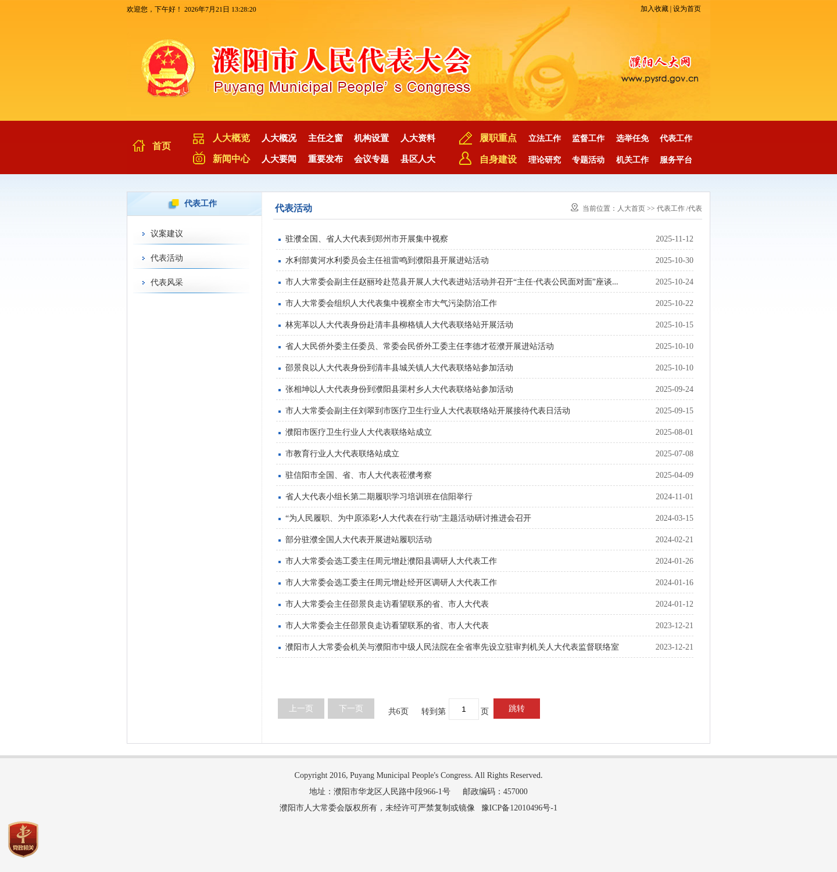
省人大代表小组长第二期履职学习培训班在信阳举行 (379, 496)
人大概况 (279, 138)
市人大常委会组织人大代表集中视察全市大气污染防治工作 (391, 303)
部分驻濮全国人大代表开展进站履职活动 (358, 539)
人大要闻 (279, 159)
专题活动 (588, 160)
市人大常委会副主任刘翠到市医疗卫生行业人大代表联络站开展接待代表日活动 (427, 410)
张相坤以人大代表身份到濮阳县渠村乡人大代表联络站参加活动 (399, 389)
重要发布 (325, 159)
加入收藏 (654, 9)
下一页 (351, 708)
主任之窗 (325, 138)
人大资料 (417, 138)
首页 (161, 146)
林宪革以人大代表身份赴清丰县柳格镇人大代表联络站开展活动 (399, 324)
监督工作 (588, 138)
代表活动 (167, 258)
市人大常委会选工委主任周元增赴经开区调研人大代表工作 (391, 582)
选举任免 (632, 138)
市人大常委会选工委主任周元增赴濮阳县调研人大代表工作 (391, 561)
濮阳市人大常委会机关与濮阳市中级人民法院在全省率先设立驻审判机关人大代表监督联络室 (452, 647)
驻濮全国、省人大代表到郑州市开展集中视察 (366, 239)
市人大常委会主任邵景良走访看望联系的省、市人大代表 (387, 604)
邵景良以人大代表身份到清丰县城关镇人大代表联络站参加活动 (399, 367)
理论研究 (544, 160)
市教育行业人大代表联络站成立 (342, 453)
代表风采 (167, 282)
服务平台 (676, 160)
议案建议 (167, 233)
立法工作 (544, 138)
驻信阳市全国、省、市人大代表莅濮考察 (358, 475)
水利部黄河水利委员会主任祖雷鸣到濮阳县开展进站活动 (387, 260)
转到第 (433, 711)
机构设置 (371, 138)
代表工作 (676, 138)
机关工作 (632, 160)
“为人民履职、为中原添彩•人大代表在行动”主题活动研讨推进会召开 (408, 518)
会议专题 (371, 159)
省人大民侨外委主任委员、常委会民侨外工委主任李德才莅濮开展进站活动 (419, 346)
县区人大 (417, 159)
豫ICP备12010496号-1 (519, 807)
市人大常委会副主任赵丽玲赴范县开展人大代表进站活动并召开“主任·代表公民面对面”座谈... (451, 282)
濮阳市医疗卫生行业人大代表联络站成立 (358, 432)
